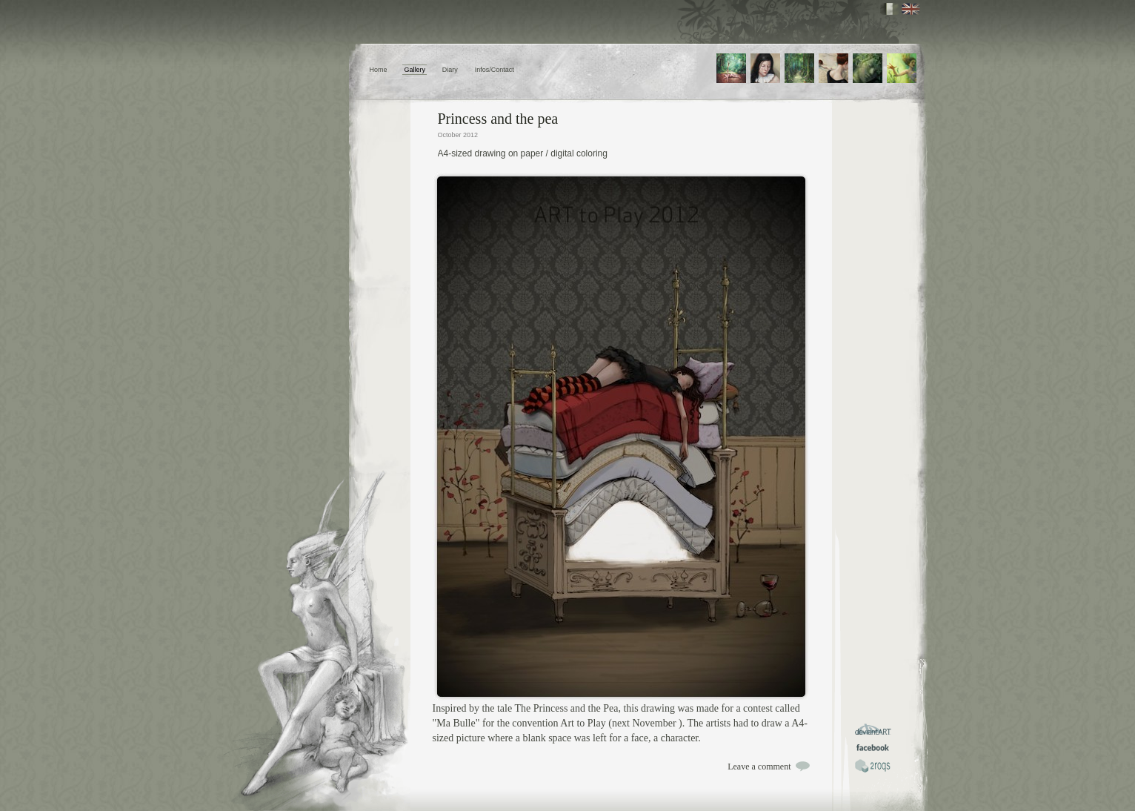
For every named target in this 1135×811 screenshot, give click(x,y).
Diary (450, 69)
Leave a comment (759, 766)
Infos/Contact (494, 69)
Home (378, 69)
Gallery (414, 69)
